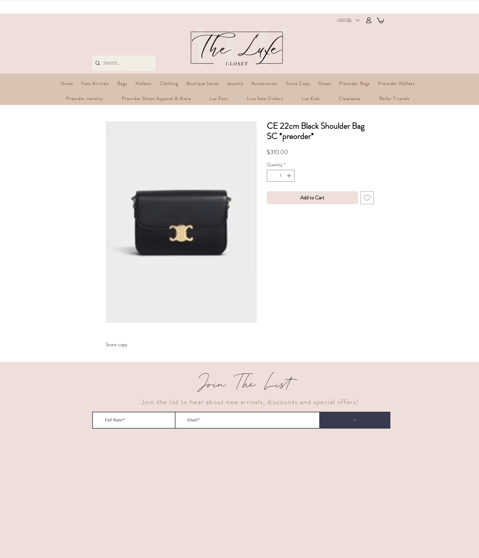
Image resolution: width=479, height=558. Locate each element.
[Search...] (123, 63)
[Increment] (289, 175)
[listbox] (348, 20)
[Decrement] (272, 175)
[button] (348, 20)
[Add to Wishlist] (367, 197)
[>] (354, 420)
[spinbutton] (280, 175)
